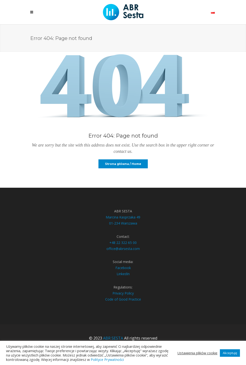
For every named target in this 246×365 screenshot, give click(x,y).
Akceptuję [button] (230, 353)
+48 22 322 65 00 (123, 242)
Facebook (123, 267)
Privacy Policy (123, 293)
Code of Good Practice (123, 299)
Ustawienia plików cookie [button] (197, 353)
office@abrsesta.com (123, 248)
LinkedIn (123, 274)
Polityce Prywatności (107, 359)
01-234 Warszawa (123, 223)
